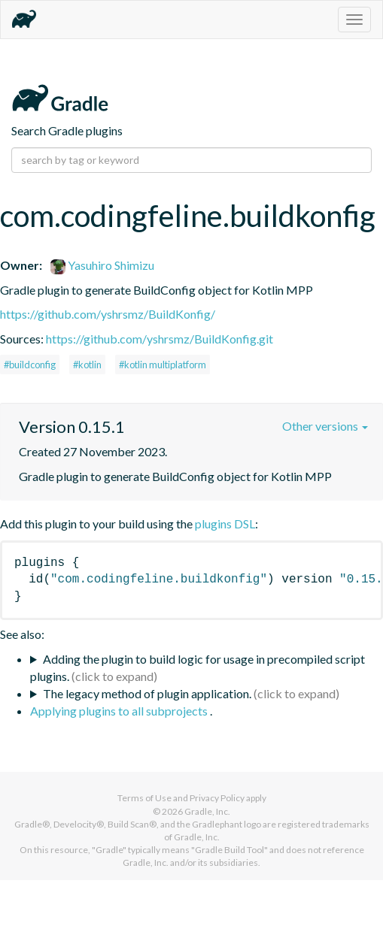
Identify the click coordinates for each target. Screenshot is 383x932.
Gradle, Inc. (207, 811)
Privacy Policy (217, 797)
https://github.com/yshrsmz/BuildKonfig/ (107, 314)
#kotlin (87, 365)
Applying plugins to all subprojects (120, 711)
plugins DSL (225, 523)
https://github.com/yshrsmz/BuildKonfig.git (159, 338)
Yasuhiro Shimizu (102, 265)
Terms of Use (144, 797)
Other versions (325, 426)
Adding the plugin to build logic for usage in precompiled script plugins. (197, 667)
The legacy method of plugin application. (147, 693)
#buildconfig (30, 365)
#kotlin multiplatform (162, 365)
